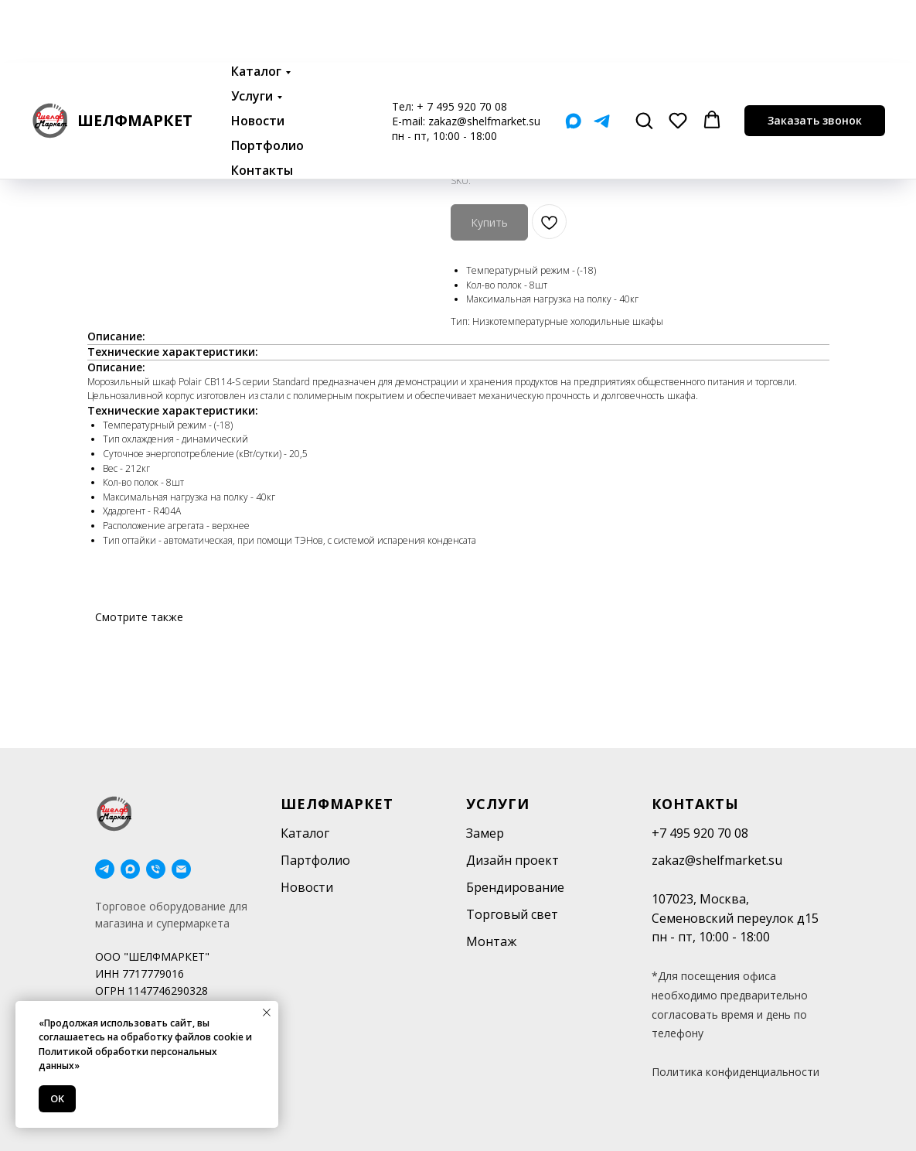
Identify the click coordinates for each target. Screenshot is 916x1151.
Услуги (252, 33)
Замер (485, 833)
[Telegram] (601, 58)
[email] (181, 869)
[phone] (155, 869)
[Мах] (573, 58)
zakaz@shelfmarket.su (484, 58)
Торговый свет (512, 914)
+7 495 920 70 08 (700, 833)
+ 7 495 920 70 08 (462, 43)
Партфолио (315, 860)
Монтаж (491, 941)
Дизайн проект (512, 860)
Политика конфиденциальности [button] (735, 1071)
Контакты (262, 107)
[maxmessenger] (130, 869)
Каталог (256, 8)
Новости (257, 58)
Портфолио (267, 82)
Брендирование (515, 887)
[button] (644, 57)
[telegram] (104, 869)
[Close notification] (266, 1012)
